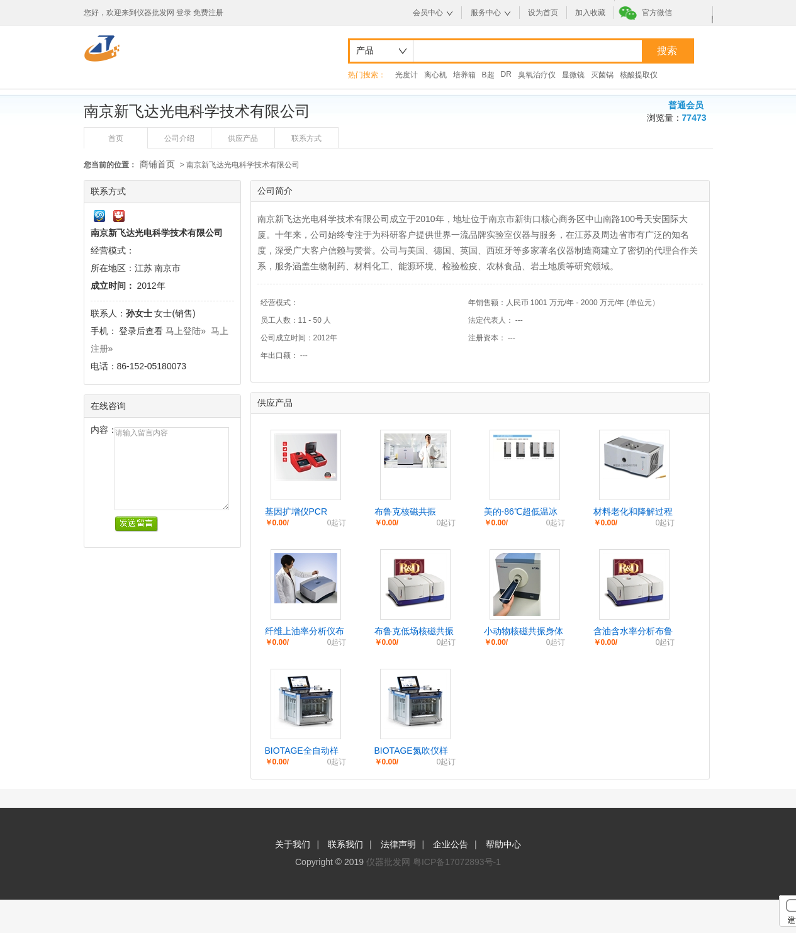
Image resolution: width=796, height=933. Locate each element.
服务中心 (486, 12)
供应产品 (243, 138)
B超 (488, 74)
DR (506, 74)
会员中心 (428, 12)
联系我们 (345, 844)
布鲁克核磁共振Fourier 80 (405, 512)
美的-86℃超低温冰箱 (521, 512)
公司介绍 (179, 138)
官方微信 (657, 12)
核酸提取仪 (639, 74)
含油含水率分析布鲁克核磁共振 (633, 631)
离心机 (435, 74)
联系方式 (306, 138)
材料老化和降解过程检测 (633, 512)
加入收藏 (590, 12)
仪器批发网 (388, 862)
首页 (115, 138)
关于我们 (292, 844)
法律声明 (398, 844)
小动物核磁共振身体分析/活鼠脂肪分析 (523, 631)
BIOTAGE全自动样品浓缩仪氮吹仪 (302, 751)
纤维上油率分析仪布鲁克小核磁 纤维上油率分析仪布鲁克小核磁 (306, 631)
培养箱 (464, 74)
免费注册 (208, 12)
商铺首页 (157, 164)
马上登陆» (185, 331)
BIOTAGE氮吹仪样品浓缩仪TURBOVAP (411, 751)
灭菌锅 (602, 74)
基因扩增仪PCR (296, 511)
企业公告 (450, 844)
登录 (183, 12)
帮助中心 (503, 844)
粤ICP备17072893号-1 (457, 862)
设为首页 (543, 12)
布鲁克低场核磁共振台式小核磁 (414, 631)
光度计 (406, 74)
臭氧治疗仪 (537, 74)
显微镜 (573, 74)
